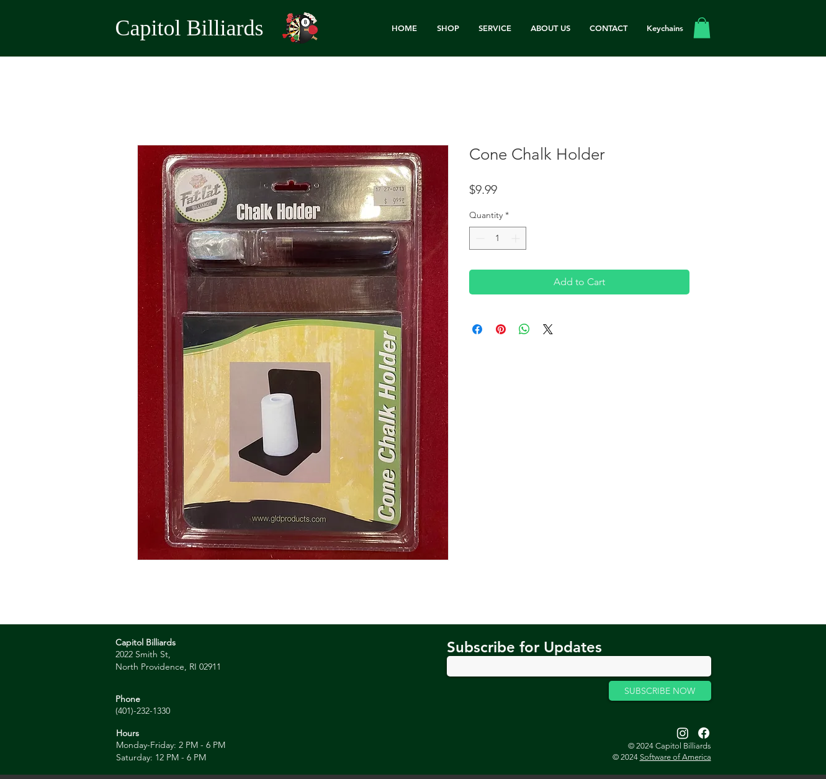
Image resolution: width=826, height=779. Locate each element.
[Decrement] (479, 238)
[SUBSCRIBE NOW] (660, 691)
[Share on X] (548, 329)
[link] (702, 27)
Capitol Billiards (189, 28)
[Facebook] (703, 733)
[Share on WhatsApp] (524, 329)
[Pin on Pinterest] (500, 329)
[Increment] (516, 238)
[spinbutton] (498, 238)
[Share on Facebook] (477, 329)
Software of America (675, 757)
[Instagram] (682, 733)
